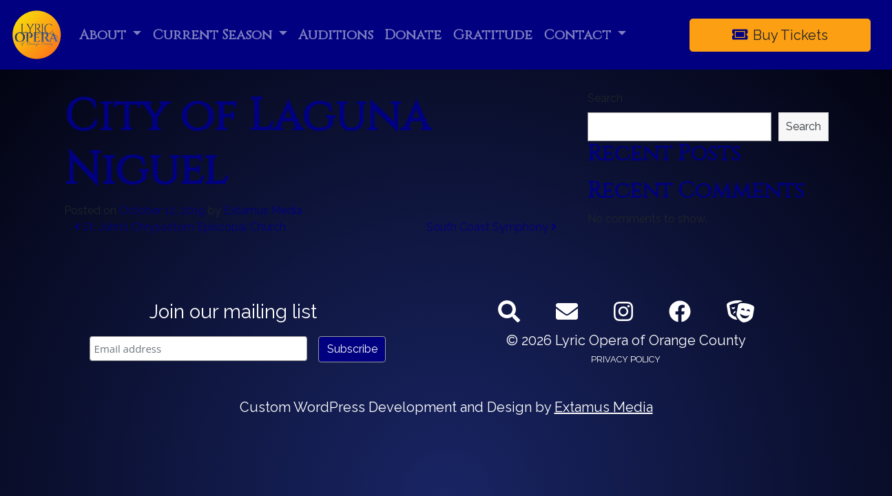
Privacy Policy (626, 359)
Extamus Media (263, 210)
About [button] (104, 34)
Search (605, 98)
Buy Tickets (780, 35)
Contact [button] (578, 34)
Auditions (335, 34)
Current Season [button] (214, 34)
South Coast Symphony (491, 227)
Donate (413, 34)
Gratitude (492, 34)
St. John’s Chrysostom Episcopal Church (180, 227)
